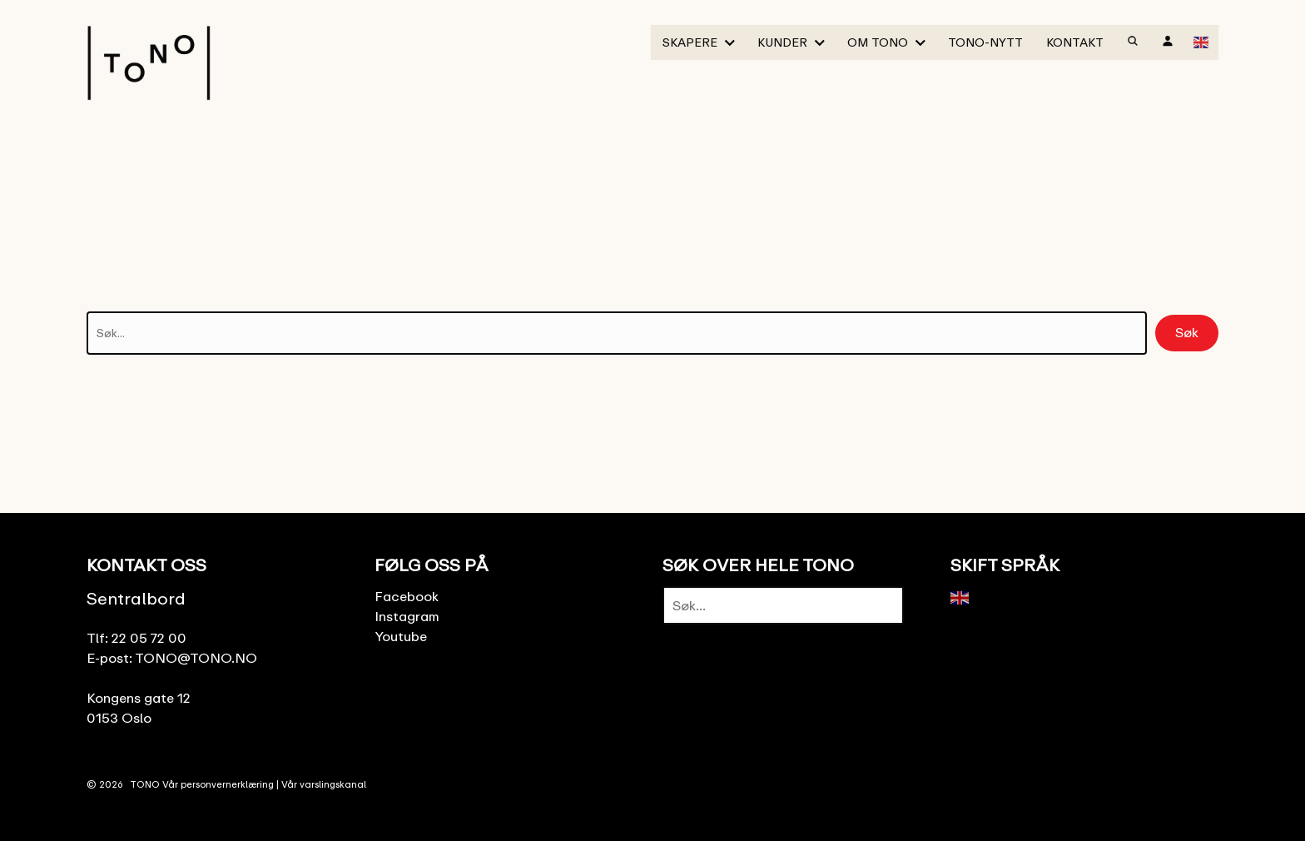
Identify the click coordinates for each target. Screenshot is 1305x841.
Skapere (689, 42)
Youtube (401, 636)
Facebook (407, 596)
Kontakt (1075, 42)
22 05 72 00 (149, 638)
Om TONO (877, 42)
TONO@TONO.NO (196, 657)
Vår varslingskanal (323, 784)
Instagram (407, 616)
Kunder (782, 42)
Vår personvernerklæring (218, 784)
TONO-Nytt (985, 42)
